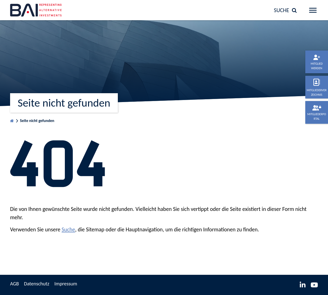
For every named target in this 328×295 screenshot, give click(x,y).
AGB (14, 284)
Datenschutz (36, 284)
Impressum (65, 284)
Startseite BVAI (12, 119)
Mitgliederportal (316, 116)
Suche (68, 229)
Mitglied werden (317, 66)
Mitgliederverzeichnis (316, 92)
